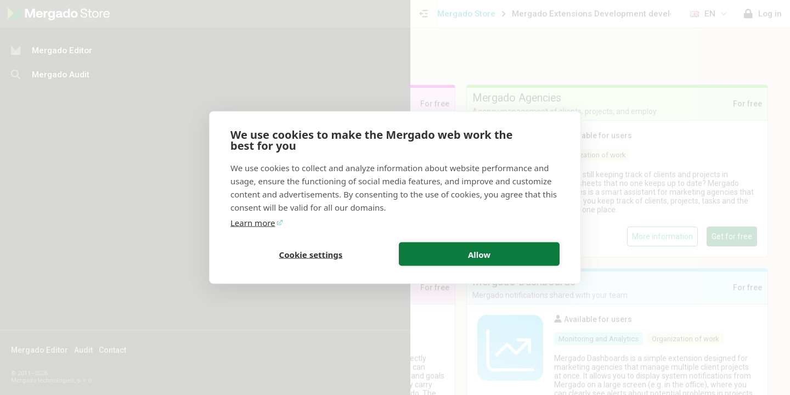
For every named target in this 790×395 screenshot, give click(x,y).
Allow (479, 254)
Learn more (252, 222)
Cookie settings (311, 254)
